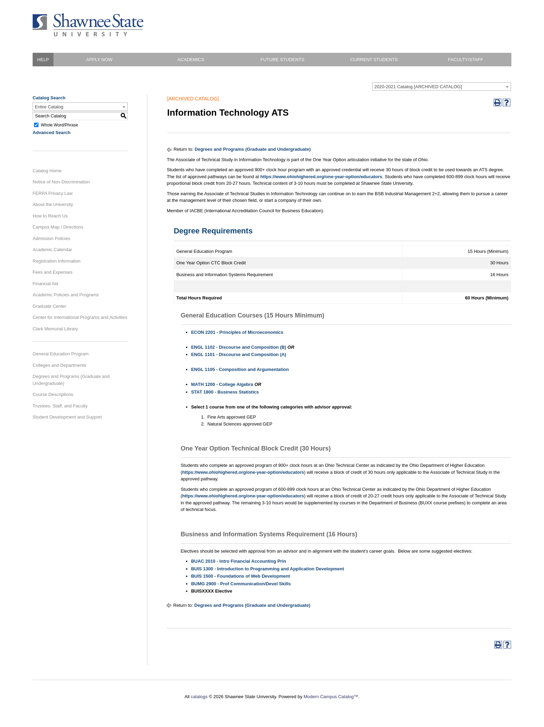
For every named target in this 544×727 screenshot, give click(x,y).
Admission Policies (51, 238)
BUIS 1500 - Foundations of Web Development (240, 576)
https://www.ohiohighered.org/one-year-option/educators (321, 176)
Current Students (374, 59)
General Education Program (60, 353)
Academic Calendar (52, 249)
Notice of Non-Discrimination (61, 181)
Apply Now (99, 59)
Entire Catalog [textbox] (49, 106)
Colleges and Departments (59, 365)
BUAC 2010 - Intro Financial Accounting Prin (238, 561)
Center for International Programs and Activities (80, 317)
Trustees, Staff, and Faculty (60, 405)
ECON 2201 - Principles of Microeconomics (237, 332)
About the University (53, 204)
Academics (190, 59)
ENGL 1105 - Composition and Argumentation (240, 369)
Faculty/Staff (465, 59)
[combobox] (441, 86)
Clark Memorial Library (55, 328)
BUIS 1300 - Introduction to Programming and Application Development (267, 568)
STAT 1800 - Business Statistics (225, 392)
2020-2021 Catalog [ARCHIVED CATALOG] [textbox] (418, 86)
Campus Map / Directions (58, 227)
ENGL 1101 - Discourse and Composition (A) (238, 354)
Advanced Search (51, 132)
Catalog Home (47, 170)
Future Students (282, 59)
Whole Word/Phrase (59, 124)
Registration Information (56, 261)
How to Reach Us (50, 215)
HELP (43, 59)
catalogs (199, 696)
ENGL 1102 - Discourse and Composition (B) (238, 347)
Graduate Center (49, 306)
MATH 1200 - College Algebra (222, 384)
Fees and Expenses (53, 272)
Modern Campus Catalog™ (331, 696)
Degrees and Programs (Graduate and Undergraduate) (71, 380)
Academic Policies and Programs (66, 294)
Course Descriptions (53, 394)
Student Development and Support (67, 417)
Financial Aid (45, 283)
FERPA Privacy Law (53, 193)
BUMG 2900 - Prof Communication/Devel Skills (241, 583)
